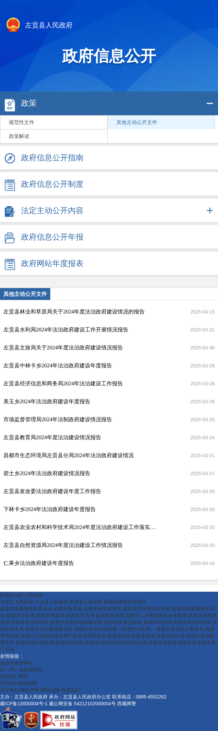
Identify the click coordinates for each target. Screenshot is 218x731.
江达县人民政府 (51, 602)
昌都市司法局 (80, 615)
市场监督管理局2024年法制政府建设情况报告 (57, 419)
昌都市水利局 (157, 622)
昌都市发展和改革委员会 (26, 608)
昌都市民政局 (50, 615)
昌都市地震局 (162, 642)
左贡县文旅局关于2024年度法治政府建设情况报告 (63, 347)
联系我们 (70, 690)
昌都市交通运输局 (123, 622)
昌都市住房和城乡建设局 (76, 622)
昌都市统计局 (170, 635)
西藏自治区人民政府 (21, 595)
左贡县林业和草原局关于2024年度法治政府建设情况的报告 (74, 311)
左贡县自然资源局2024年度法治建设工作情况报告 (63, 545)
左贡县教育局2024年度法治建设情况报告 (52, 437)
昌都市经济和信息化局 (146, 608)
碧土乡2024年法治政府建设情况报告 (46, 473)
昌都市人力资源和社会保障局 (156, 615)
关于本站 (9, 690)
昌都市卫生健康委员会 (49, 629)
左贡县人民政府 (39, 25)
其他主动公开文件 (136, 122)
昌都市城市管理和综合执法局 (116, 642)
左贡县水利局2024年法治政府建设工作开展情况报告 (65, 329)
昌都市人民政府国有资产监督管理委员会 (63, 635)
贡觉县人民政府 (86, 602)
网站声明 (29, 690)
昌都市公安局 (20, 615)
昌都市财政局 (110, 615)
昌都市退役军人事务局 (180, 629)
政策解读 (19, 136)
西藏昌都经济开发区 (125, 602)
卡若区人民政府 (16, 602)
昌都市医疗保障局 (35, 642)
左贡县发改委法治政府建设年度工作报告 (52, 491)
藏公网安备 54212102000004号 (82, 703)
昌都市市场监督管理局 (131, 635)
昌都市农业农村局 (192, 622)
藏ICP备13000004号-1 (24, 703)
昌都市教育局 (68, 608)
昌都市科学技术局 (103, 608)
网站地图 (50, 690)
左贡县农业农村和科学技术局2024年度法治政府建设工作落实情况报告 (80, 527)
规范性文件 (21, 122)
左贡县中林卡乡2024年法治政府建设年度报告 (57, 365)
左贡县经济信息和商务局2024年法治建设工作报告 (63, 383)
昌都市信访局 (69, 642)
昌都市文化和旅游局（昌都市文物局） (114, 629)
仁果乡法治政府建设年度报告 (38, 563)
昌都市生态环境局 (30, 622)
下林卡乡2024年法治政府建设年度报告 (49, 509)
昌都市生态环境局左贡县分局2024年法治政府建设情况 (68, 455)
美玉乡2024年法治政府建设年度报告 (46, 401)
